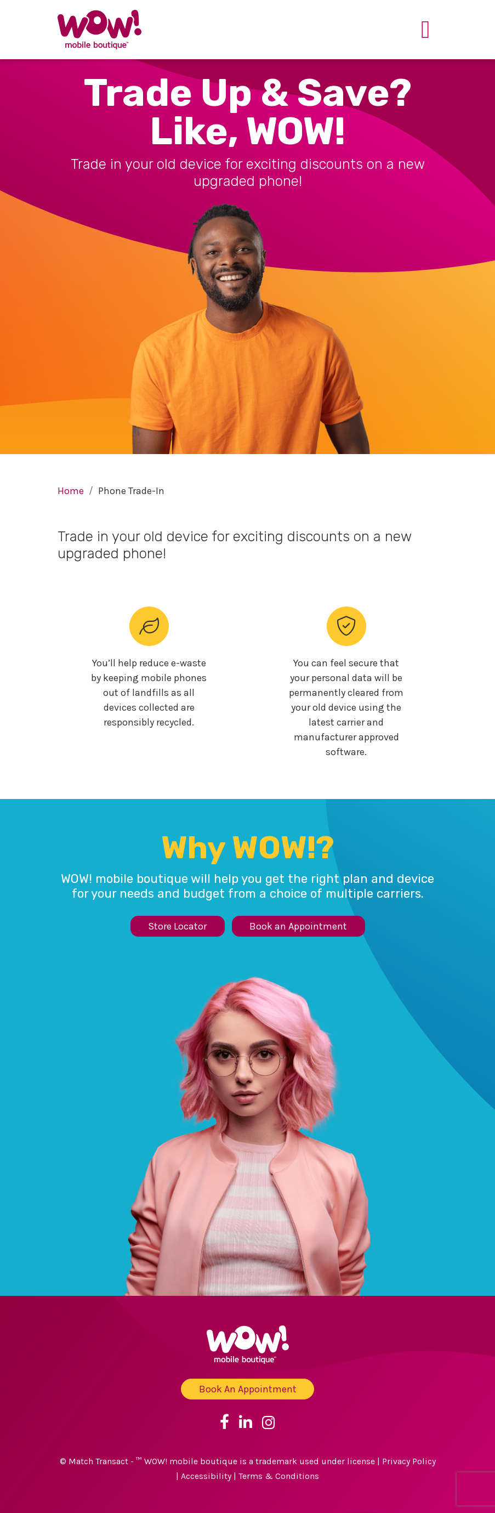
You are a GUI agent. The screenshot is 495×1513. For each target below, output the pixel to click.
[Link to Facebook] (224, 1421)
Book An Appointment (248, 1389)
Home (71, 491)
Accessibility (206, 1476)
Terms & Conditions (278, 1476)
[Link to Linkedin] (245, 1421)
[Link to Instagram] (268, 1421)
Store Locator (177, 926)
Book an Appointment (298, 926)
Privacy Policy (409, 1461)
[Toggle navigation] (425, 29)
